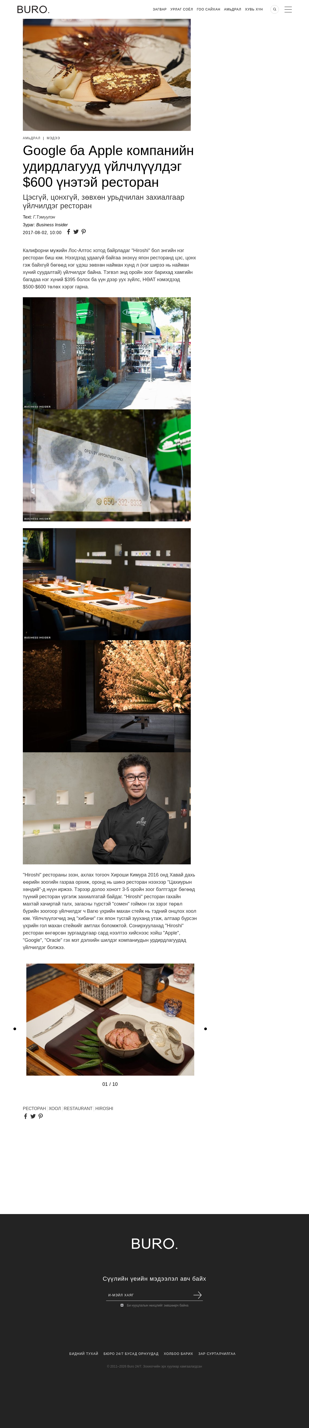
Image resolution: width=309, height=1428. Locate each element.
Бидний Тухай (83, 1354)
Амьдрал (232, 9)
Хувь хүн (254, 9)
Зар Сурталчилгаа (216, 1354)
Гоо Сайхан (209, 9)
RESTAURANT (78, 1108)
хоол (55, 1108)
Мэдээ (53, 138)
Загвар (160, 9)
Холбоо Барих (178, 1354)
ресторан (34, 1108)
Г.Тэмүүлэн (44, 217)
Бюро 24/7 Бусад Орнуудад (131, 1354)
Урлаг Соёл (181, 9)
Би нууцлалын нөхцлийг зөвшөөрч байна (157, 1305)
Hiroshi (104, 1108)
